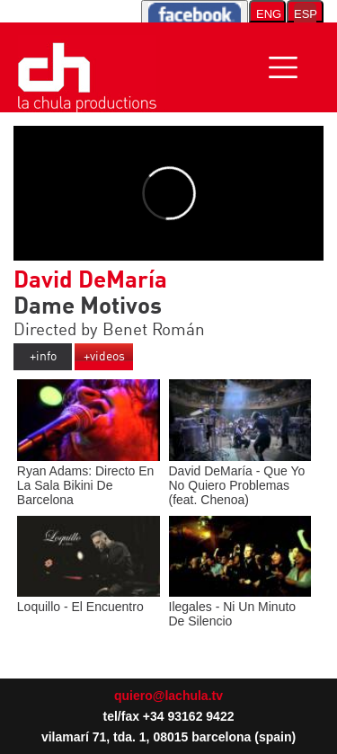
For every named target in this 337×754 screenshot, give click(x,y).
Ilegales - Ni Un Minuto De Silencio (240, 606)
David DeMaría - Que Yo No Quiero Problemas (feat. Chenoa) (240, 478)
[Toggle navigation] (283, 67)
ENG (268, 14)
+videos (104, 356)
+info (43, 356)
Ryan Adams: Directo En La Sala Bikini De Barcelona (88, 478)
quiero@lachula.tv (168, 695)
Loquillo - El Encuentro (88, 599)
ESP (305, 14)
